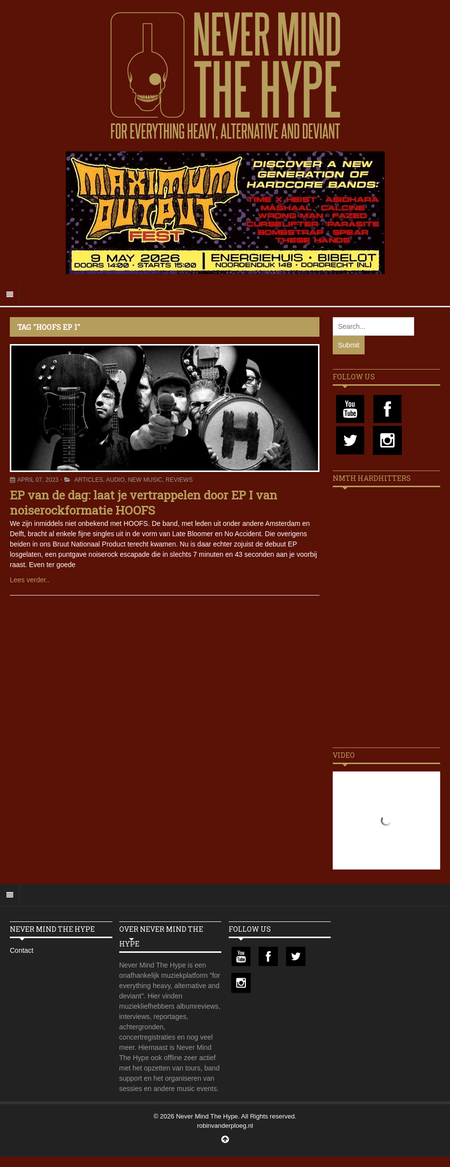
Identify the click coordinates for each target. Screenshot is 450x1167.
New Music (145, 479)
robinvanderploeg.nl (225, 1125)
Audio (115, 479)
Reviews (178, 479)
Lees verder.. (30, 580)
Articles (89, 479)
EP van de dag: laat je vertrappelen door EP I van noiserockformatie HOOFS (143, 502)
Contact (21, 950)
